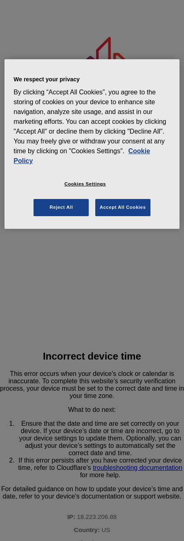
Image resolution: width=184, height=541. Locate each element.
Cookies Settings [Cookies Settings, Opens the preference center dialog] (85, 183)
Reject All (61, 207)
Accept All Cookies (123, 207)
